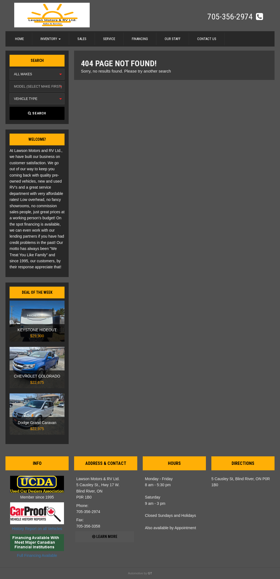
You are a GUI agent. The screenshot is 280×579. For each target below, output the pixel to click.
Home (19, 39)
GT (150, 573)
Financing (140, 39)
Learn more (104, 536)
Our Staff (172, 39)
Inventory (50, 39)
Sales (81, 39)
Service (109, 39)
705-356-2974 (231, 16)
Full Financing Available (37, 546)
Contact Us (206, 39)
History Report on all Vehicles (37, 516)
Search (37, 113)
